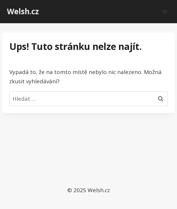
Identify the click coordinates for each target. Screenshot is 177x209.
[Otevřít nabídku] (164, 11)
